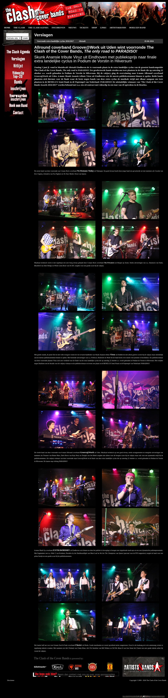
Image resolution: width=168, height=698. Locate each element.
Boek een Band (137, 28)
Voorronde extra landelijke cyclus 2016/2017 (55, 41)
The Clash (19, 28)
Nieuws (72, 28)
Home (7, 28)
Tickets (84, 28)
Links (103, 28)
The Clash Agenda (38, 28)
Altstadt (82, 41)
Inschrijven (58, 28)
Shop (94, 28)
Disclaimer (10, 680)
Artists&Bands (117, 28)
